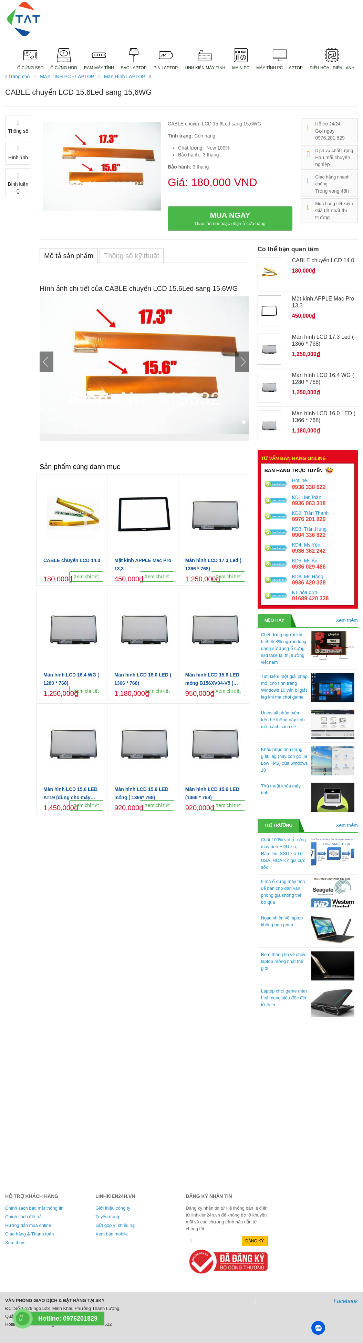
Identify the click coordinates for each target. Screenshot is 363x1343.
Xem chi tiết (86, 576)
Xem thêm (347, 620)
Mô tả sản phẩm (68, 256)
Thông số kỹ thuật (131, 256)
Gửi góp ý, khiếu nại (115, 1225)
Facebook (346, 1301)
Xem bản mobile (111, 1234)
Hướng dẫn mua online (28, 1225)
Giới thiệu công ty (112, 1208)
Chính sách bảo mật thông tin (34, 1208)
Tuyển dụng (107, 1216)
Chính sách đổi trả (23, 1216)
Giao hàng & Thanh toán (29, 1234)
